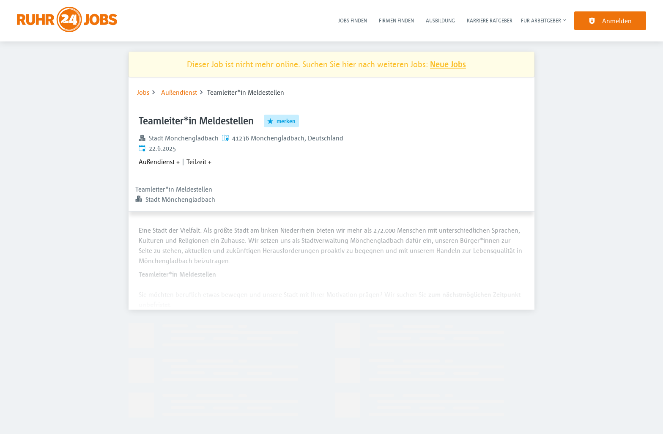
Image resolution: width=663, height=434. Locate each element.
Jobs (143, 92)
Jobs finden (352, 20)
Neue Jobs (448, 64)
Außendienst (179, 92)
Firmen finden (396, 20)
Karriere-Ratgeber (489, 20)
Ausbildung (440, 20)
